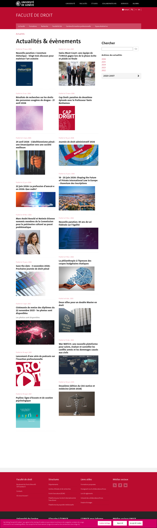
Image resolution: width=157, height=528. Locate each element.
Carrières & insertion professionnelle (78, 26)
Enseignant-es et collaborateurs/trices (93, 489)
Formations (33, 26)
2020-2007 (108, 75)
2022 (104, 70)
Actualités (20, 34)
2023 (104, 67)
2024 (104, 64)
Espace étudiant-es (101, 26)
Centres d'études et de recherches (60, 489)
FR (136, 10)
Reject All (120, 524)
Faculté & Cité (57, 26)
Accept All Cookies (135, 524)
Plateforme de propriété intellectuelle (61, 505)
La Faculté (21, 26)
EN (139, 10)
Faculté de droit (34, 15)
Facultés (83, 3)
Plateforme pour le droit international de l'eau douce (62, 499)
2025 (104, 62)
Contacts (19, 491)
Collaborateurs (109, 3)
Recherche (44, 26)
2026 (104, 59)
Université (70, 3)
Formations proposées (88, 484)
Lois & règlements (87, 493)
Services (124, 3)
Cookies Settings (104, 524)
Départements (53, 484)
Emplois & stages (86, 503)
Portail (125, 9)
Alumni (136, 3)
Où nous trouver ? (22, 496)
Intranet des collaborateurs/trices (92, 498)
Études (95, 3)
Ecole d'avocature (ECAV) (57, 493)
